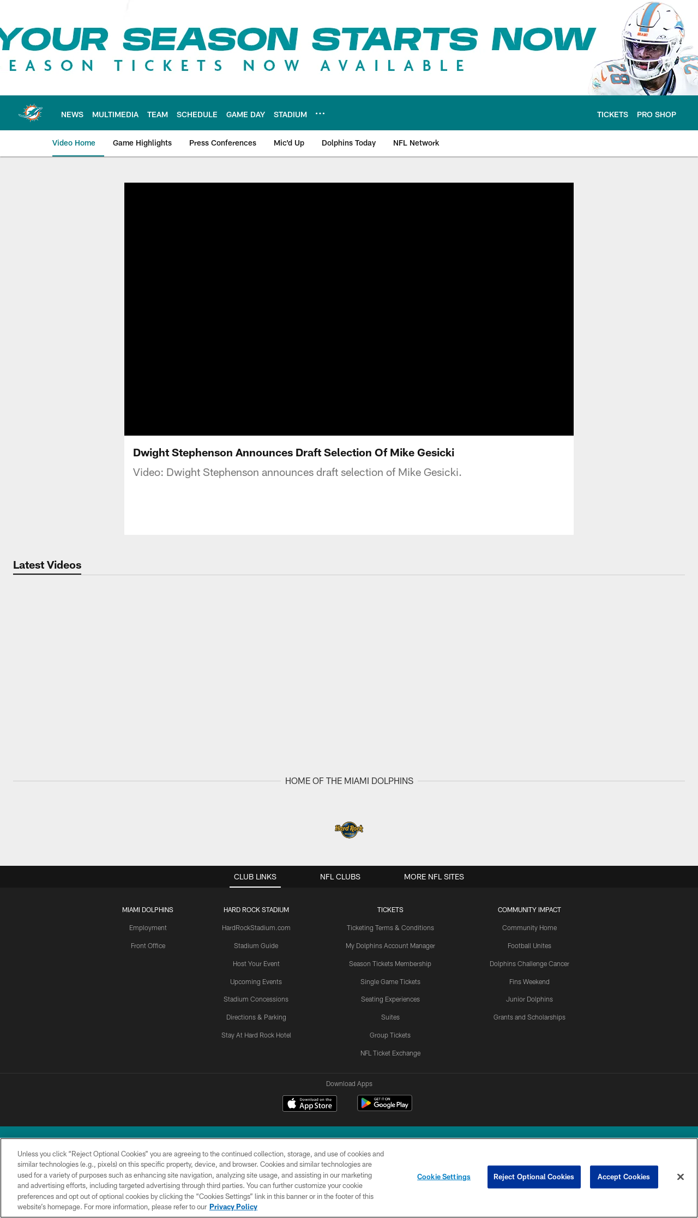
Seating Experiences (390, 999)
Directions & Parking (256, 1017)
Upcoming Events (256, 981)
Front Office (148, 945)
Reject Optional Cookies (534, 1176)
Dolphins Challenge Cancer (529, 963)
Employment (148, 927)
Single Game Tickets (390, 981)
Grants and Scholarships (529, 1017)
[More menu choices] (320, 113)
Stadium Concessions (256, 999)
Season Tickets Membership (390, 963)
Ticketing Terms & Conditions (390, 927)
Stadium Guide (256, 945)
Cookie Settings (444, 1176)
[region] (349, 1178)
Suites (390, 1017)
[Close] (681, 1177)
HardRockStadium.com (256, 927)
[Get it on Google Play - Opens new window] (384, 1108)
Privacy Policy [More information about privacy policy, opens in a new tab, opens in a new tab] (233, 1206)
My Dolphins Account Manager (390, 945)
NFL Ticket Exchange (390, 1053)
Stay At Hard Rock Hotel (256, 1035)
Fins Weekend (529, 981)
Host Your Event (256, 963)
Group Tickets (390, 1035)
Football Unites (529, 945)
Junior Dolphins (529, 999)
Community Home (529, 927)
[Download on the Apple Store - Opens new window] (309, 1104)
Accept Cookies (624, 1176)
